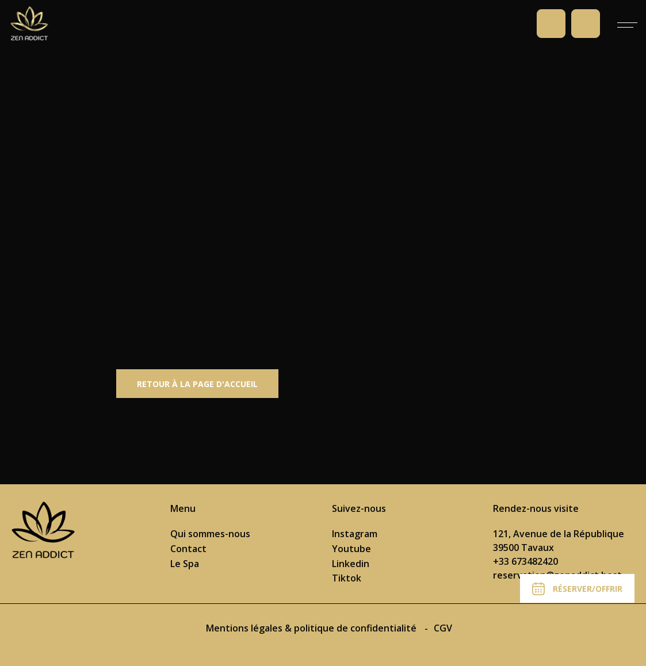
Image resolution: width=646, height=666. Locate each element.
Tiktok (346, 578)
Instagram (354, 533)
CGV (443, 628)
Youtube (351, 548)
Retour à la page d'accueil (197, 383)
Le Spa (184, 563)
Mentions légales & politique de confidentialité (312, 628)
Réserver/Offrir (577, 588)
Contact (188, 548)
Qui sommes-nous (210, 533)
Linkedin (350, 563)
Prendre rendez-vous (585, 23)
